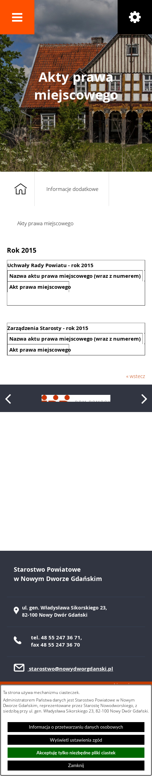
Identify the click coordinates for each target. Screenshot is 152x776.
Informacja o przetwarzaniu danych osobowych (76, 727)
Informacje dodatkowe (72, 188)
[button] (17, 17)
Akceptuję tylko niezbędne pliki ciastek (76, 752)
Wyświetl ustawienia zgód (76, 740)
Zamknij (76, 765)
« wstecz (135, 376)
